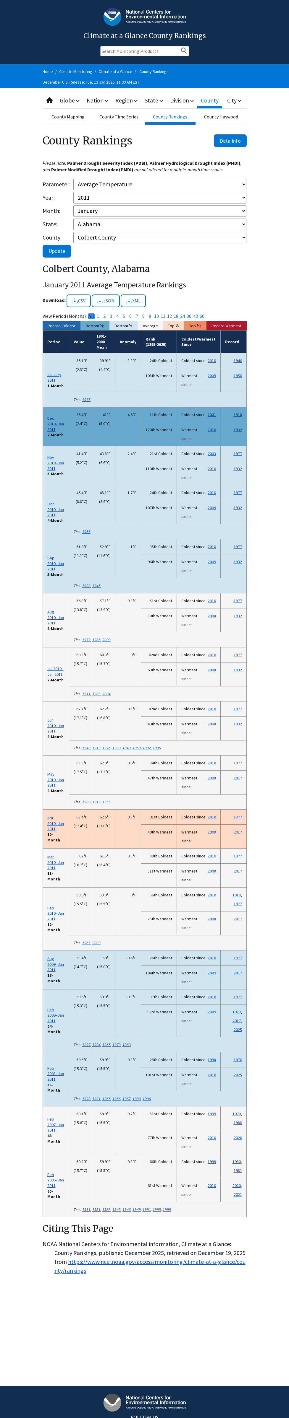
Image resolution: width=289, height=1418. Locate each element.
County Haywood (221, 117)
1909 (86, 802)
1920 (86, 1098)
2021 (238, 1194)
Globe (70, 100)
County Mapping (68, 117)
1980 (238, 1122)
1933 (116, 747)
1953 (137, 747)
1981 (238, 1170)
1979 (86, 639)
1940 (238, 360)
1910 (86, 747)
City (234, 100)
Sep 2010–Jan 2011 (55, 563)
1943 (126, 747)
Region (127, 100)
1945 (96, 585)
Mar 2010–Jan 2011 (55, 862)
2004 (106, 693)
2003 (212, 453)
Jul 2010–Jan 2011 (55, 671)
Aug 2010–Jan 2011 (55, 617)
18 (176, 316)
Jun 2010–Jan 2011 (55, 725)
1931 (96, 1098)
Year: (49, 197)
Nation (98, 100)
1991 (147, 1209)
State (154, 100)
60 (202, 316)
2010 (212, 360)
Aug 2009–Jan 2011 (55, 964)
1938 (86, 585)
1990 (137, 1098)
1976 (86, 399)
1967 (126, 1098)
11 (163, 316)
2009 (212, 375)
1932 (238, 429)
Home (48, 71)
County (210, 100)
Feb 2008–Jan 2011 (55, 1074)
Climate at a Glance (115, 71)
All (91, 316)
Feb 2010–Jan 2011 (55, 913)
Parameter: (57, 184)
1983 (96, 693)
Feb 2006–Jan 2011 (55, 1180)
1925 (106, 747)
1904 (96, 1044)
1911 (86, 693)
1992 (147, 747)
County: (52, 237)
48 (195, 316)
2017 (238, 778)
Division (182, 100)
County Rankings (154, 71)
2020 (238, 1137)
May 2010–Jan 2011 (55, 779)
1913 (96, 747)
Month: (51, 210)
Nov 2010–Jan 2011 (55, 463)
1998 (212, 1059)
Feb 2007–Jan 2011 (55, 1124)
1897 (86, 1044)
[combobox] (145, 100)
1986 (96, 639)
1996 (147, 1098)
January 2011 (54, 377)
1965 (86, 942)
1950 (238, 375)
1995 (157, 747)
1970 (238, 1059)
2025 (238, 1029)
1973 (116, 1044)
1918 (238, 414)
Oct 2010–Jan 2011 (55, 509)
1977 (238, 453)
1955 (106, 802)
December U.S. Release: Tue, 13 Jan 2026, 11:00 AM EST (91, 82)
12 (169, 316)
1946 (126, 1209)
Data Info (230, 140)
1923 (237, 1012)
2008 (212, 615)
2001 (212, 414)
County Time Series (118, 117)
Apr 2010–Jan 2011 (55, 823)
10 (156, 316)
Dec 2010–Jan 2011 (55, 424)
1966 (116, 1098)
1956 (86, 531)
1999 (212, 1113)
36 (189, 316)
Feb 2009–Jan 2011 (55, 1015)
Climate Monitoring (75, 71)
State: (50, 224)
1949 (137, 1209)
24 (182, 316)
